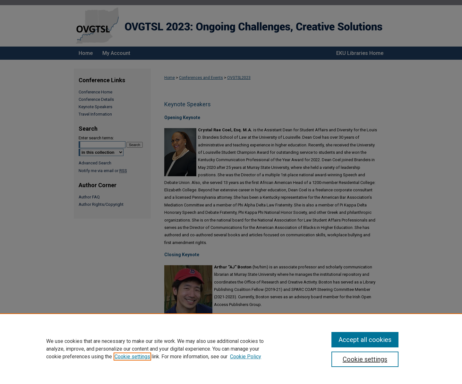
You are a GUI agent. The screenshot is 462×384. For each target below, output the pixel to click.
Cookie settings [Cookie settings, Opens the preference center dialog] (365, 359)
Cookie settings (132, 356)
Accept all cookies (364, 340)
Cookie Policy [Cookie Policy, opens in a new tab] (245, 356)
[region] (231, 348)
